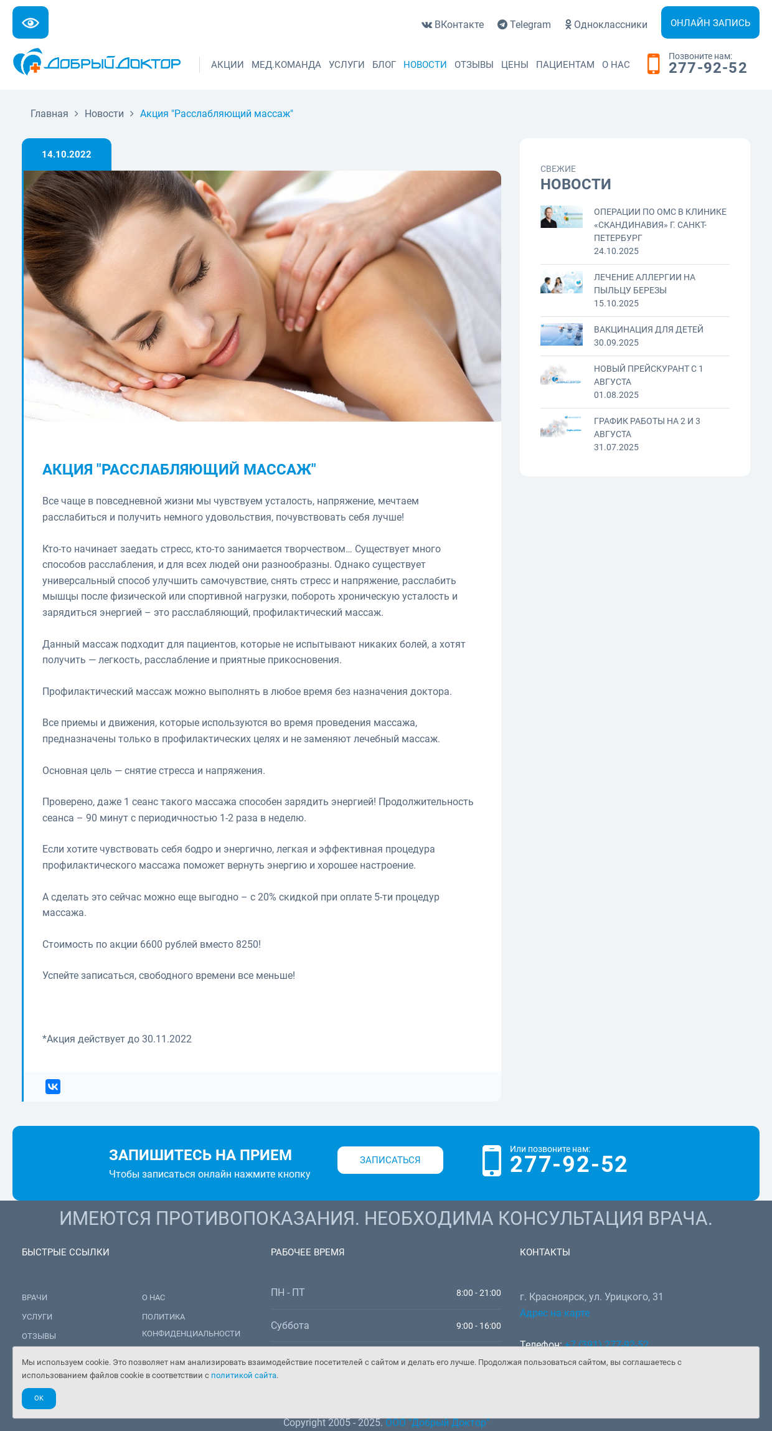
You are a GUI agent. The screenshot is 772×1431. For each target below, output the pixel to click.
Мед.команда (286, 64)
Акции (227, 64)
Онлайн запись (710, 23)
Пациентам (565, 64)
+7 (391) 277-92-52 (607, 1345)
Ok (39, 1398)
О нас (616, 64)
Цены (515, 64)
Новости (425, 64)
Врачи (34, 1297)
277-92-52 (708, 68)
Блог (384, 64)
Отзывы (474, 64)
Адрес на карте (555, 1313)
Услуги (347, 64)
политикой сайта (243, 1375)
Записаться (390, 1160)
